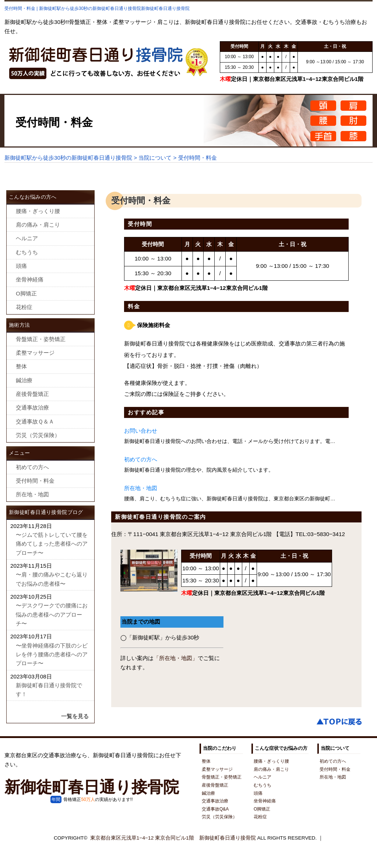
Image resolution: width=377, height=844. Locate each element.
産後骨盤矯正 (32, 394)
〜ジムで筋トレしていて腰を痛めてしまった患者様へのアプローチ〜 (52, 544)
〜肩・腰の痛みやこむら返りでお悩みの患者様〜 (52, 578)
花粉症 (24, 307)
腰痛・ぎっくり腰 (38, 211)
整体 (21, 366)
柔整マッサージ (35, 353)
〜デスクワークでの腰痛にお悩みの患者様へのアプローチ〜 (52, 614)
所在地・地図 (140, 488)
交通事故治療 (32, 407)
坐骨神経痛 (29, 279)
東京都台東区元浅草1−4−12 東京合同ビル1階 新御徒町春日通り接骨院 (173, 838)
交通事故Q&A (215, 809)
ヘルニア (27, 238)
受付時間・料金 (35, 481)
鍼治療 (24, 380)
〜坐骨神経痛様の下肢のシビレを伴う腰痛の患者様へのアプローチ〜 (52, 654)
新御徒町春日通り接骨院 (91, 787)
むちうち (27, 252)
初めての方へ (140, 459)
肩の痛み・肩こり (38, 224)
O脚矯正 (26, 293)
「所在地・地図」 (176, 658)
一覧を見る (75, 716)
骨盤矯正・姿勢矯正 (41, 339)
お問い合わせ (140, 431)
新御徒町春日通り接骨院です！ (49, 689)
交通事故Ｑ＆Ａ (35, 421)
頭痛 (21, 266)
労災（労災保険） (38, 435)
